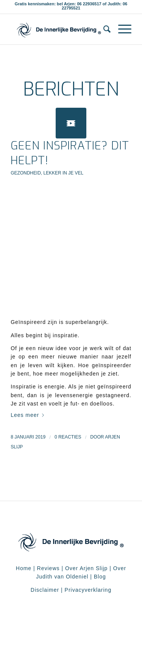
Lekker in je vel (63, 173)
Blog (100, 577)
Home (23, 568)
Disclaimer (45, 590)
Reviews (48, 568)
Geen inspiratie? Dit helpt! (70, 153)
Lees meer (29, 415)
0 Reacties (68, 437)
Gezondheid (26, 173)
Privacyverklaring (88, 590)
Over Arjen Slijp (86, 568)
